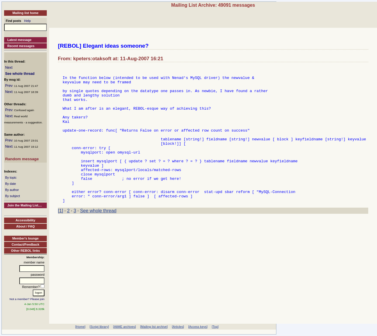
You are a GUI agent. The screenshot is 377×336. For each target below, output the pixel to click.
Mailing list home (25, 13)
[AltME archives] (124, 326)
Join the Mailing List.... (24, 205)
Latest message (19, 40)
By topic (10, 177)
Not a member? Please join (27, 299)
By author (12, 190)
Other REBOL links (25, 250)
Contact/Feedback (25, 244)
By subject (12, 196)
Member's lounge (25, 238)
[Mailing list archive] (154, 326)
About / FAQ (25, 226)
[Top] (215, 326)
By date (10, 183)
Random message (22, 159)
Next (8, 68)
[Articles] (178, 326)
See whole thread (20, 74)
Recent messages (21, 46)
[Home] (80, 326)
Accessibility (25, 220)
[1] (60, 237)
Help (27, 21)
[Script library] (99, 326)
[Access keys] (197, 326)
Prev (8, 86)
